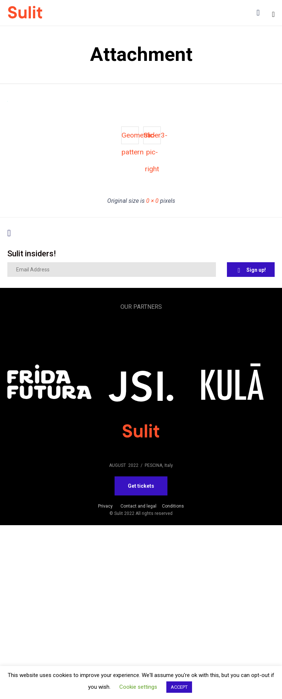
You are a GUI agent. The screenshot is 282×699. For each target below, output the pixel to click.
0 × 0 (152, 200)
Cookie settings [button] (138, 687)
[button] (251, 269)
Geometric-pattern (130, 137)
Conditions (173, 506)
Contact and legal (138, 506)
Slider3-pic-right (152, 137)
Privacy (105, 506)
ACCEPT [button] (179, 687)
